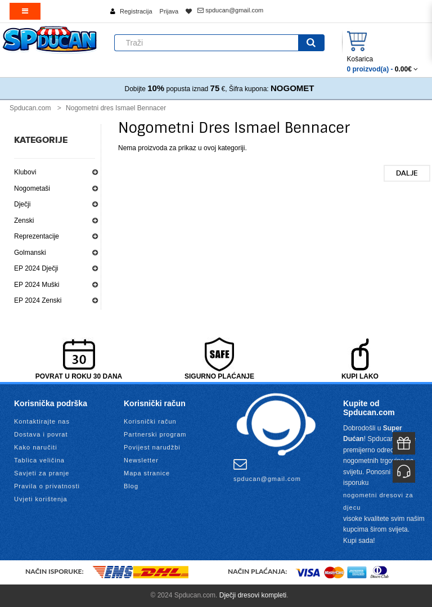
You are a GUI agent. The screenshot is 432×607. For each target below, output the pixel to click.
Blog (131, 486)
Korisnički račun (150, 421)
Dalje (407, 173)
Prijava (169, 11)
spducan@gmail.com (230, 10)
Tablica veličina (39, 460)
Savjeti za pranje (41, 473)
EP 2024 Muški (37, 285)
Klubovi (25, 172)
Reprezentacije (36, 236)
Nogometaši (32, 188)
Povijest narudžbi (152, 447)
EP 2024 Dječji (36, 268)
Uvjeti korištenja (41, 499)
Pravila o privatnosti (47, 486)
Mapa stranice (147, 473)
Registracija (136, 11)
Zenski (24, 220)
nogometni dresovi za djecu (378, 501)
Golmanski (30, 253)
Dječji (22, 204)
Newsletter (141, 460)
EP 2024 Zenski (38, 300)
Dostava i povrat (41, 434)
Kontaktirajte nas (42, 421)
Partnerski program (155, 434)
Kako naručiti (35, 447)
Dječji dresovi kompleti (252, 595)
